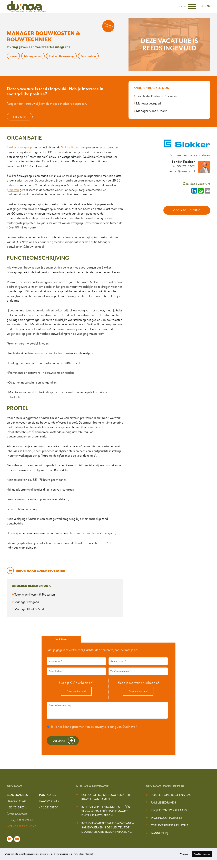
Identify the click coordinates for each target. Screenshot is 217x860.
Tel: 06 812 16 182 (183, 166)
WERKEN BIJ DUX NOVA (22, 826)
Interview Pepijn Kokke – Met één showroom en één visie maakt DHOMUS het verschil (105, 811)
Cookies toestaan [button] (202, 854)
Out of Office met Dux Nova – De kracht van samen (106, 797)
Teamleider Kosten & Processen (156, 96)
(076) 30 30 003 (17, 814)
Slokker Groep (70, 147)
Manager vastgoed (148, 103)
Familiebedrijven (163, 802)
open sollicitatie (186, 210)
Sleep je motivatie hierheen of (138, 682)
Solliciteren (19, 117)
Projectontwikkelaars (169, 810)
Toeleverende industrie (169, 825)
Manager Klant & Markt (151, 111)
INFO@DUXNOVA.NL (20, 820)
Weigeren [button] (184, 854)
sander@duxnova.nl (182, 171)
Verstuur (59, 740)
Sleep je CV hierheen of (76, 682)
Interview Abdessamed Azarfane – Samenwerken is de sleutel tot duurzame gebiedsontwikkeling (107, 827)
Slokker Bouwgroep (19, 147)
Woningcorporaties (167, 818)
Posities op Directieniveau (171, 795)
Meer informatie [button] (87, 853)
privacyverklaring (105, 727)
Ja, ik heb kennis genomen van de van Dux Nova (94, 727)
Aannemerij (159, 833)
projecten (13, 190)
